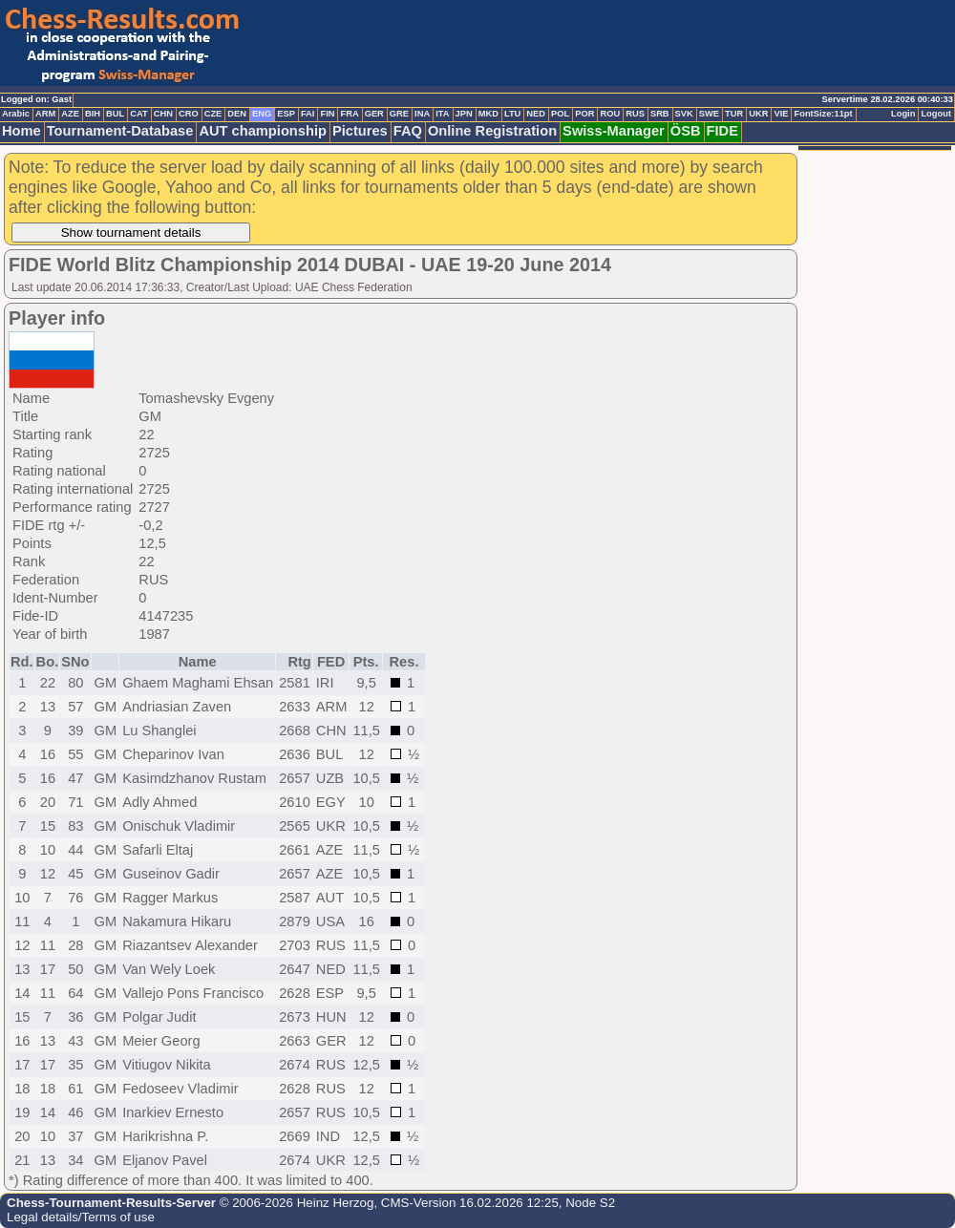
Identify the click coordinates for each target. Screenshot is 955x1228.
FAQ (407, 130)
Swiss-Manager (613, 130)
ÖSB (685, 130)
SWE (709, 113)
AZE (70, 113)
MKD (488, 113)
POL (560, 113)
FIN (327, 113)
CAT (138, 113)
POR (584, 113)
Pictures (360, 130)
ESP (286, 113)
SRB (659, 113)
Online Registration (492, 130)
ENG (261, 113)
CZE (213, 113)
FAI (308, 113)
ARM (45, 113)
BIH (92, 113)
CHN (163, 113)
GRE (399, 113)
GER (374, 113)
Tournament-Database (120, 130)
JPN (464, 113)
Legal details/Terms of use (81, 1217)
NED (535, 113)
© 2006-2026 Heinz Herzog (294, 1203)
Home (21, 130)
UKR (758, 113)
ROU (610, 113)
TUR (734, 113)
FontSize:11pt (823, 113)
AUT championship (263, 130)
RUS (635, 113)
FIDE (722, 130)
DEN (236, 113)
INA (422, 113)
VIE (781, 113)
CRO (189, 113)
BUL (115, 113)
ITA (442, 113)
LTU (512, 113)
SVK (684, 113)
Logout (936, 113)
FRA (349, 113)
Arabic (16, 113)
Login (903, 113)
